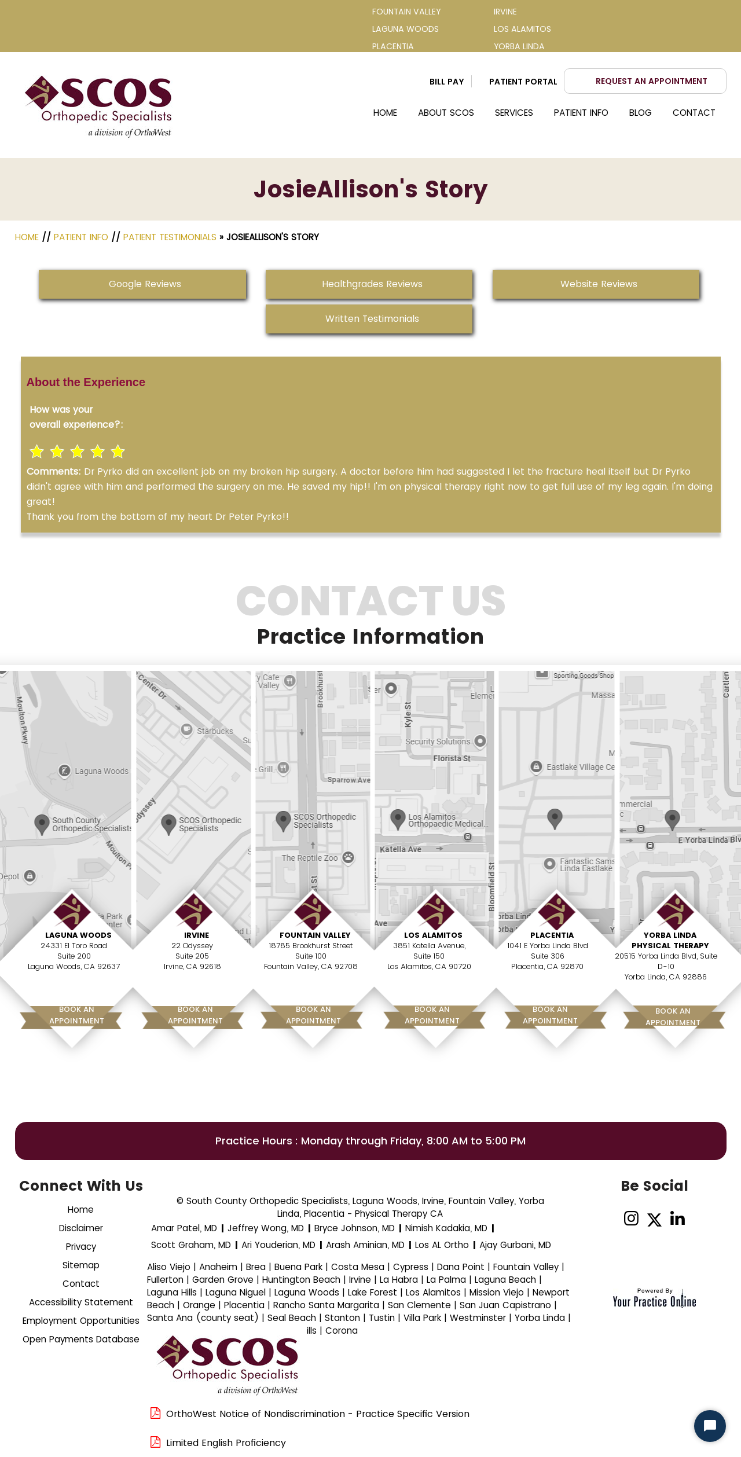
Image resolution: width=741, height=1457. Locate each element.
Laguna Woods (78, 935)
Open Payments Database (81, 1339)
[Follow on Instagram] (631, 1219)
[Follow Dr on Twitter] (654, 1219)
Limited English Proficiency (226, 1442)
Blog (640, 113)
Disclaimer (81, 1228)
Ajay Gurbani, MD (515, 1245)
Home (385, 113)
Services (514, 113)
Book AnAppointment (76, 1015)
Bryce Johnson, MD (354, 1228)
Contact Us (371, 622)
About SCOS (446, 113)
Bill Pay (447, 81)
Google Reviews (145, 284)
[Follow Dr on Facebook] (608, 1219)
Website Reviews (598, 284)
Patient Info (581, 113)
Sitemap (81, 1265)
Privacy (81, 1247)
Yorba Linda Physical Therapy (670, 940)
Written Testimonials (372, 318)
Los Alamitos (433, 935)
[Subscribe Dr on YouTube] (700, 1219)
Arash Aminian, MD (365, 1245)
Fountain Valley (315, 935)
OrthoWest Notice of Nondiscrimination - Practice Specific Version (317, 1414)
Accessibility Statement (81, 1302)
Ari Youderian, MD (278, 1245)
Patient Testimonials (170, 237)
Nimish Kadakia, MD (446, 1228)
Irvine (196, 935)
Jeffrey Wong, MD (266, 1228)
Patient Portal (523, 81)
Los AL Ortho (442, 1245)
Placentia (552, 935)
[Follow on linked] (677, 1219)
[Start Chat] (710, 1426)
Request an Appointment (651, 81)
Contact (694, 113)
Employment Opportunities (81, 1321)
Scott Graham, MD (191, 1245)
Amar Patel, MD (184, 1228)
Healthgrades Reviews (372, 284)
